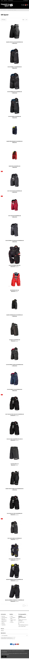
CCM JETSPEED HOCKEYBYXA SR (14, 116)
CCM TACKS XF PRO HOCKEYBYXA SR (14, 190)
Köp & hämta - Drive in (4, 622)
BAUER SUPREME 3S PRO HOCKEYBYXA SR (14, 579)
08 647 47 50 (22, 622)
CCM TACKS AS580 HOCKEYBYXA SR (14, 538)
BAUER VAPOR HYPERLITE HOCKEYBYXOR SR (14, 488)
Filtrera (3, 19)
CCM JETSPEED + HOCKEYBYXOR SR (15, 66)
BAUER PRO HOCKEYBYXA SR (14, 166)
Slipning (3, 623)
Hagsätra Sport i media (13, 620)
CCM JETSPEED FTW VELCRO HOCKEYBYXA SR (14, 240)
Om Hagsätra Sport (12, 618)
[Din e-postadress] (13, 636)
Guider (11, 616)
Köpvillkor (5, 0)
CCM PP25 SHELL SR (14, 463)
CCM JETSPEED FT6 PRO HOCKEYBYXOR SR (14, 364)
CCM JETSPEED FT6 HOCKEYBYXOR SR (14, 389)
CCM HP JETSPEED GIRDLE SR (14, 265)
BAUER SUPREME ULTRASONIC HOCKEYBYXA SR (14, 600)
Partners (11, 622)
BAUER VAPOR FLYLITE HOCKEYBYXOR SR (14, 42)
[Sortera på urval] (23, 19)
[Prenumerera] (27, 636)
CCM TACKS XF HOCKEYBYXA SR (14, 215)
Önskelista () (25, 0)
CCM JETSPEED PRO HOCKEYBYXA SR (14, 91)
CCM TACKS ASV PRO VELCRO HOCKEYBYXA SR (14, 414)
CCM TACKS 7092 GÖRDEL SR (14, 558)
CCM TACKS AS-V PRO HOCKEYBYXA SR (14, 513)
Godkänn (4, 656)
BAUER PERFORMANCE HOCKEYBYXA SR (14, 141)
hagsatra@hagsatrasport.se (23, 624)
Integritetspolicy (10, 0)
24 (26, 19)
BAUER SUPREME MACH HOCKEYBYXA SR (14, 314)
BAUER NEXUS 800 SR (14, 290)
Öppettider (3, 624)
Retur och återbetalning (4, 619)
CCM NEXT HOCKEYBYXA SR (14, 339)
